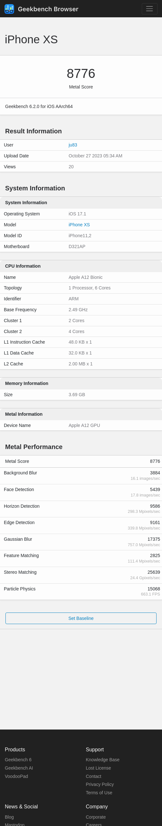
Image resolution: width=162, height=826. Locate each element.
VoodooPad (16, 776)
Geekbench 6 (18, 759)
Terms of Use (99, 792)
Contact (93, 776)
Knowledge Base (103, 759)
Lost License (98, 768)
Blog (9, 817)
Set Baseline (81, 618)
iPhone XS (79, 224)
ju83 (73, 144)
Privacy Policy (100, 784)
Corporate (96, 817)
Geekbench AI (19, 768)
